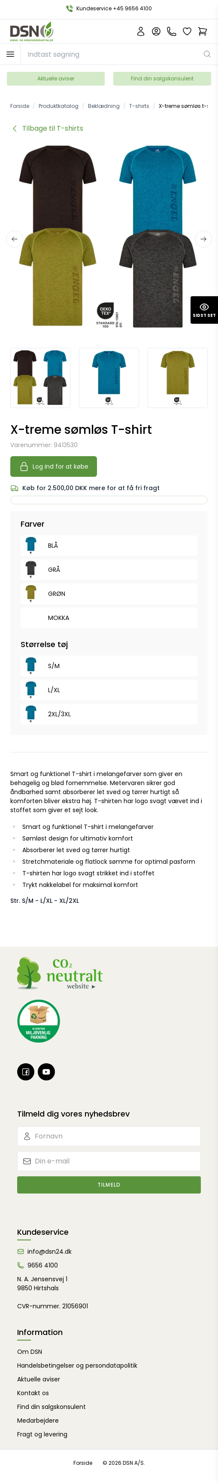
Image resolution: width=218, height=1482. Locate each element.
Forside (82, 1463)
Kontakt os (33, 1393)
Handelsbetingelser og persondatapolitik (77, 1365)
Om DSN (29, 1351)
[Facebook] (25, 1071)
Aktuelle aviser (55, 78)
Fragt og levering (42, 1434)
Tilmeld (109, 1184)
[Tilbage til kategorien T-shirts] (46, 128)
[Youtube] (46, 1071)
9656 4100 (42, 1265)
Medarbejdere (38, 1420)
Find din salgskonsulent (162, 78)
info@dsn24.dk (49, 1251)
